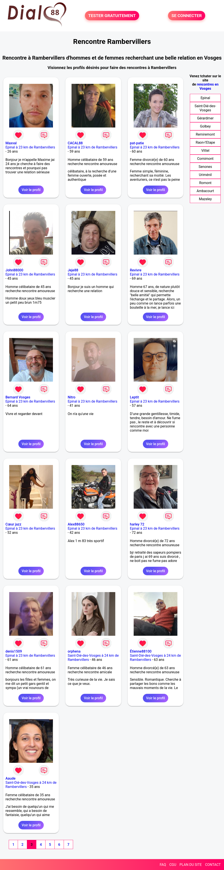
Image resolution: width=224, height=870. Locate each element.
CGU (172, 865)
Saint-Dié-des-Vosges (205, 108)
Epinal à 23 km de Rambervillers (30, 147)
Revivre (136, 270)
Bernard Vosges (17, 397)
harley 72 (137, 524)
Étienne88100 (141, 651)
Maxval (11, 143)
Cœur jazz (13, 524)
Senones (205, 167)
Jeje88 (73, 270)
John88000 (14, 270)
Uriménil (205, 175)
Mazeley (205, 199)
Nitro (71, 397)
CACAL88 (75, 143)
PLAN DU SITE (191, 865)
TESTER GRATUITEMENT (112, 15)
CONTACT (213, 865)
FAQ (163, 865)
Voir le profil (31, 190)
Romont (205, 183)
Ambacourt (205, 191)
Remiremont (205, 134)
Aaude (10, 778)
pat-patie (137, 143)
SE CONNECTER (187, 15)
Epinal (205, 98)
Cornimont (205, 159)
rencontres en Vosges (208, 86)
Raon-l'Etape (205, 142)
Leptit (134, 397)
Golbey (205, 126)
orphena (74, 651)
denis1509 (13, 651)
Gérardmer (205, 118)
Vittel (205, 150)
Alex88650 (76, 524)
